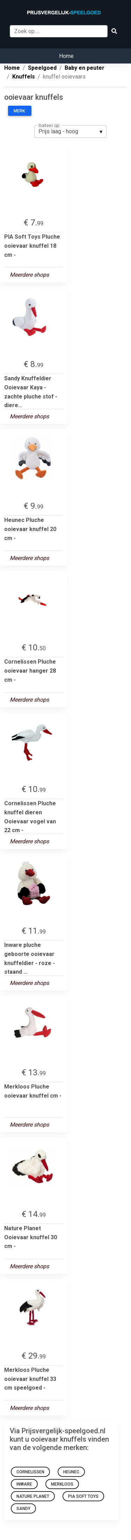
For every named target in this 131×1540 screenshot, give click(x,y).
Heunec (71, 1472)
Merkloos (62, 1484)
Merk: (20, 111)
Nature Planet (32, 1496)
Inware (24, 1484)
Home (66, 56)
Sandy (23, 1508)
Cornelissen (30, 1472)
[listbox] (70, 131)
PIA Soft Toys (83, 1496)
